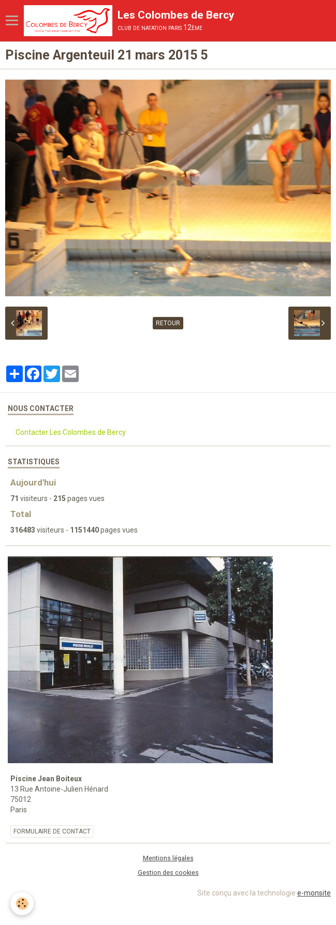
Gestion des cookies (168, 872)
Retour (168, 323)
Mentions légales (168, 858)
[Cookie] (22, 903)
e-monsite (314, 893)
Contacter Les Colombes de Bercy (71, 432)
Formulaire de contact (52, 831)
